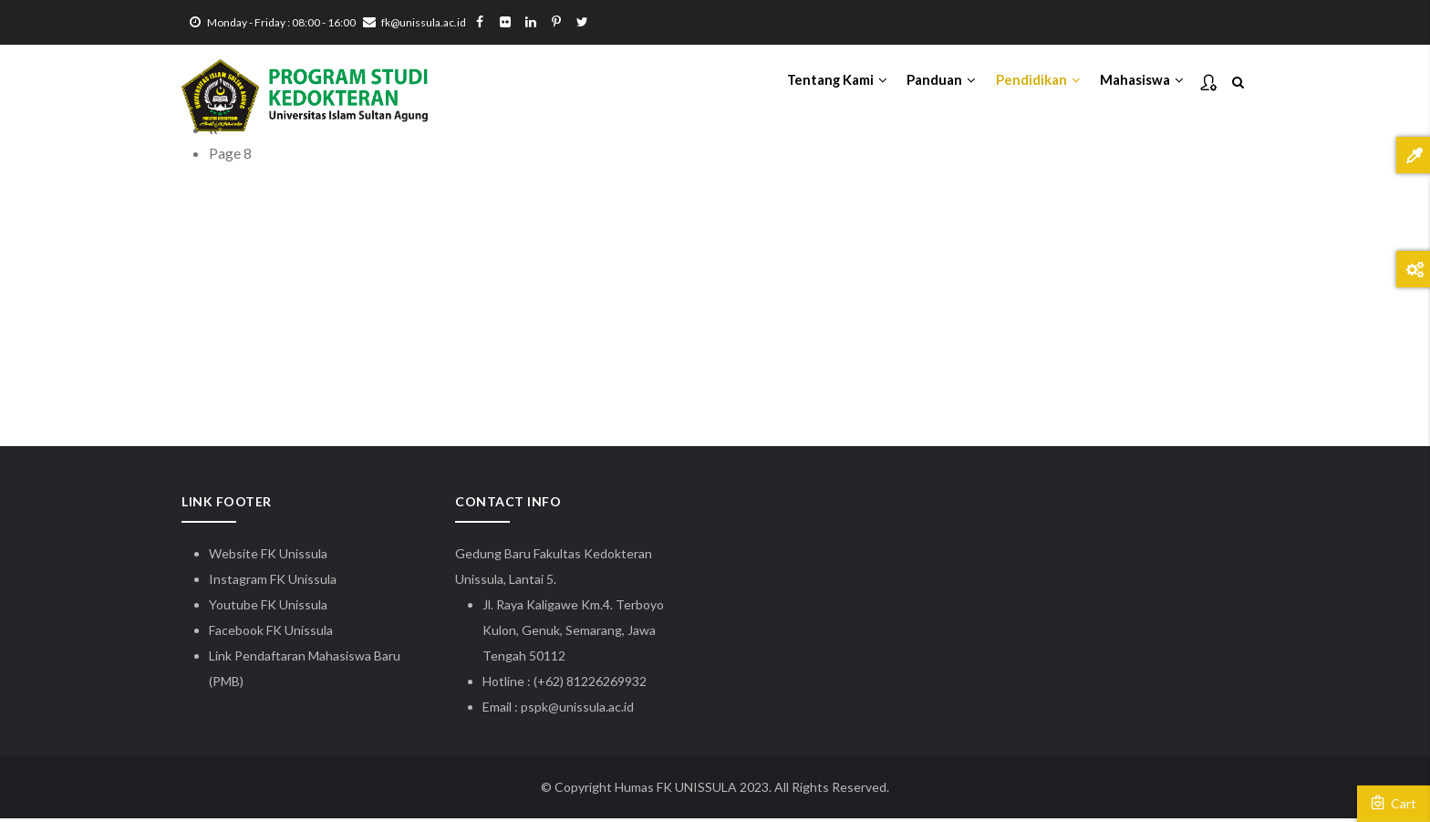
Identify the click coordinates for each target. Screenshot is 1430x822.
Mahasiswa (1141, 83)
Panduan (935, 83)
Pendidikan (1034, 83)
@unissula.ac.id (591, 710)
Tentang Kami (828, 83)
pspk (534, 710)
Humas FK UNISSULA (676, 790)
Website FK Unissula (268, 557)
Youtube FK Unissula (269, 608)
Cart (1393, 803)
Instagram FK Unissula (273, 582)
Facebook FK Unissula (271, 633)
